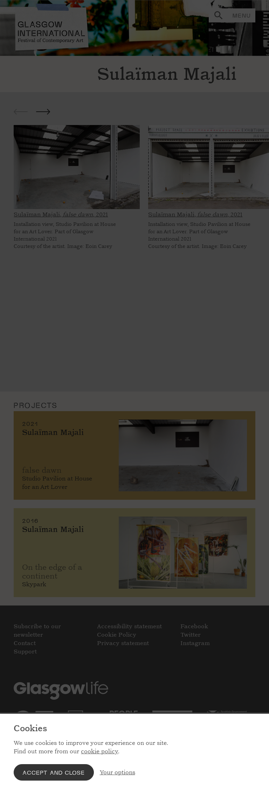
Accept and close (53, 772)
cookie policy (99, 751)
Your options (117, 772)
